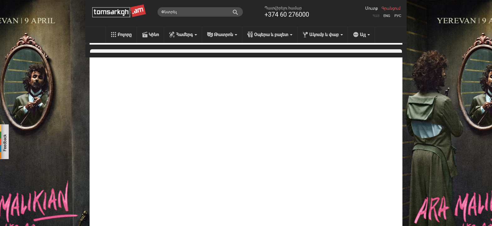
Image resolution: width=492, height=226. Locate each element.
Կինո (154, 34)
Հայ (375, 16)
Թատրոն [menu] (225, 34)
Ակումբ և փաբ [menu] (326, 34)
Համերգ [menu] (186, 34)
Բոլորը (125, 34)
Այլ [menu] (365, 34)
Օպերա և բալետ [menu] (273, 34)
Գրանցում (391, 8)
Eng (386, 16)
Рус (397, 16)
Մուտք (371, 8)
